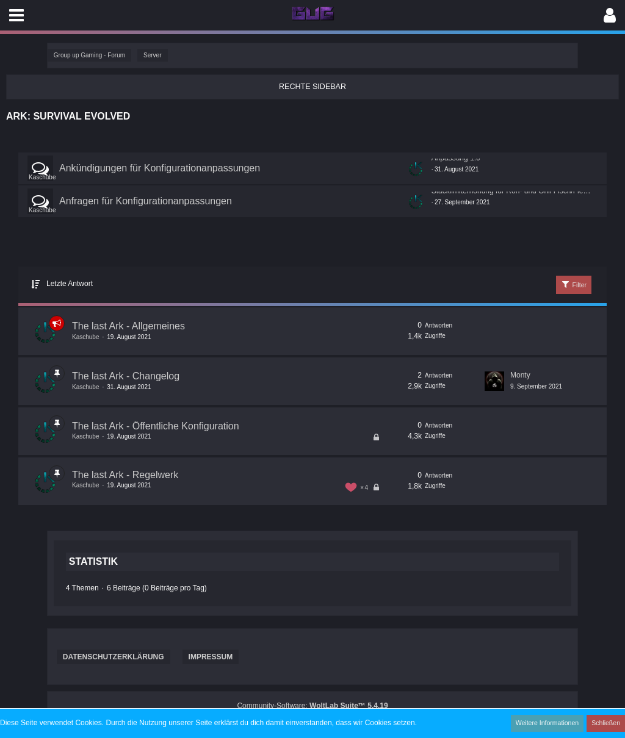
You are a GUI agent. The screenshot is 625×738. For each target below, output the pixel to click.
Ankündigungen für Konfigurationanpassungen (159, 167)
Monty (520, 375)
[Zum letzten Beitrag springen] (494, 380)
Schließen (606, 723)
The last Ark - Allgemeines (128, 326)
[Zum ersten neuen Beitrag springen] (415, 168)
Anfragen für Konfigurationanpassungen (145, 200)
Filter (574, 284)
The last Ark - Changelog (125, 376)
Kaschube (42, 176)
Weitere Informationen (550, 723)
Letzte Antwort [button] (69, 283)
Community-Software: (312, 705)
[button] (16, 15)
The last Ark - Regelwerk (125, 474)
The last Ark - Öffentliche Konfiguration (155, 425)
